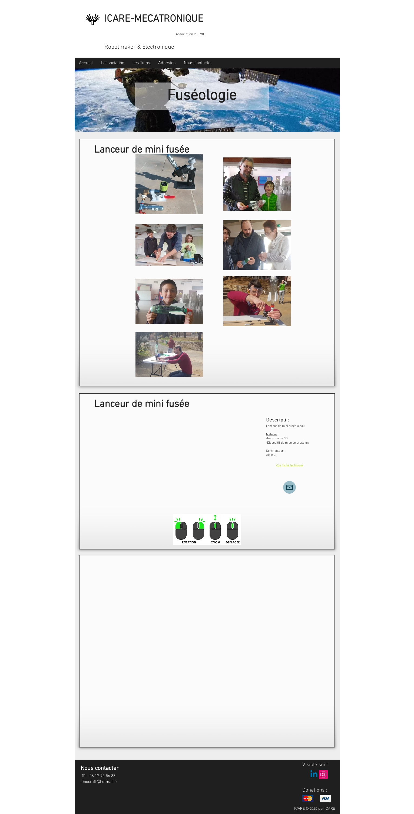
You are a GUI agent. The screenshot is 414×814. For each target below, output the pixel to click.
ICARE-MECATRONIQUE (153, 19)
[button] (112, 63)
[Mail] (289, 487)
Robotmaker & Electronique (139, 47)
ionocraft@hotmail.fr (99, 781)
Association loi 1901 (191, 34)
